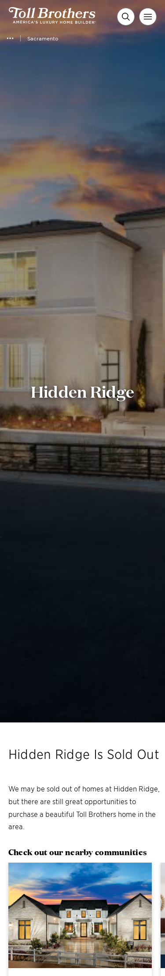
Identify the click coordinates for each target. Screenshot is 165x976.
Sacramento (43, 38)
